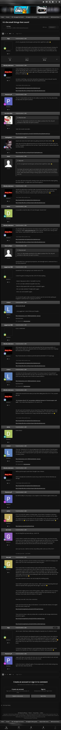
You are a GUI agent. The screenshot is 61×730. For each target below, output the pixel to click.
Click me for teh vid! (20, 306)
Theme (30, 713)
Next (10, 33)
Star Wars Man (8, 113)
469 (8, 317)
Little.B (8, 302)
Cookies (41, 713)
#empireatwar (27, 321)
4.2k (8, 80)
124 (8, 526)
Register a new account (18, 696)
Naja (9, 26)
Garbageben (8, 137)
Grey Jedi (8, 557)
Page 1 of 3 (19, 33)
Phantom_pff (8, 94)
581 (8, 53)
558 (8, 282)
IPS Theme (20, 713)
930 (8, 152)
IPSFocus (25, 713)
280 (8, 109)
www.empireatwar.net (30, 230)
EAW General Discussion (22, 28)
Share (45, 27)
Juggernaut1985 (8, 267)
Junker (8, 511)
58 (8, 221)
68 (8, 572)
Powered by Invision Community (30, 718)
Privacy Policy (36, 713)
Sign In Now (43, 696)
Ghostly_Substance (8, 65)
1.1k (8, 545)
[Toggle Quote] (17, 117)
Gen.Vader (8, 530)
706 (8, 128)
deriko (8, 206)
